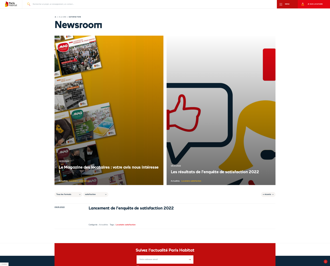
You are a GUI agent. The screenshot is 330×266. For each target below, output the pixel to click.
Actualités (63, 181)
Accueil (55, 17)
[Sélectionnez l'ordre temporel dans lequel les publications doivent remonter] (268, 194)
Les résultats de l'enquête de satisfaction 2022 (215, 172)
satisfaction (84, 181)
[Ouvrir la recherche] (28, 4)
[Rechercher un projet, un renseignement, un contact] (152, 4)
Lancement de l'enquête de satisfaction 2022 (131, 208)
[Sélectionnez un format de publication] (68, 194)
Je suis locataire (312, 4)
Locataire (73, 181)
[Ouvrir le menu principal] (287, 4)
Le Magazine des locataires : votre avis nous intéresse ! (108, 170)
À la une (62, 17)
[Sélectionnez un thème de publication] (95, 194)
